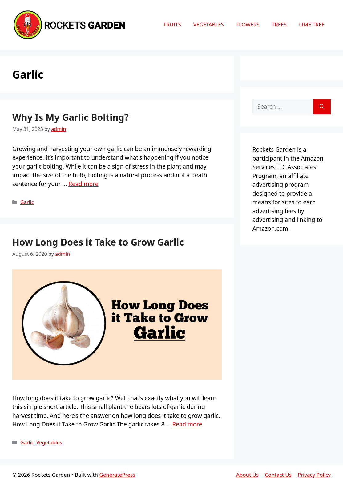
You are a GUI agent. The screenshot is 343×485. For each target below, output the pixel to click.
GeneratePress (117, 474)
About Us (247, 474)
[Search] (322, 107)
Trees (279, 24)
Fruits (172, 24)
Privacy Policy (314, 474)
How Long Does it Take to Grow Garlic (98, 242)
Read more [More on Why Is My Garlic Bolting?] (83, 184)
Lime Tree (312, 24)
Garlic (27, 202)
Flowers (248, 24)
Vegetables (208, 24)
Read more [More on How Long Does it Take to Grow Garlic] (187, 424)
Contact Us (278, 474)
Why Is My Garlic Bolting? (70, 117)
